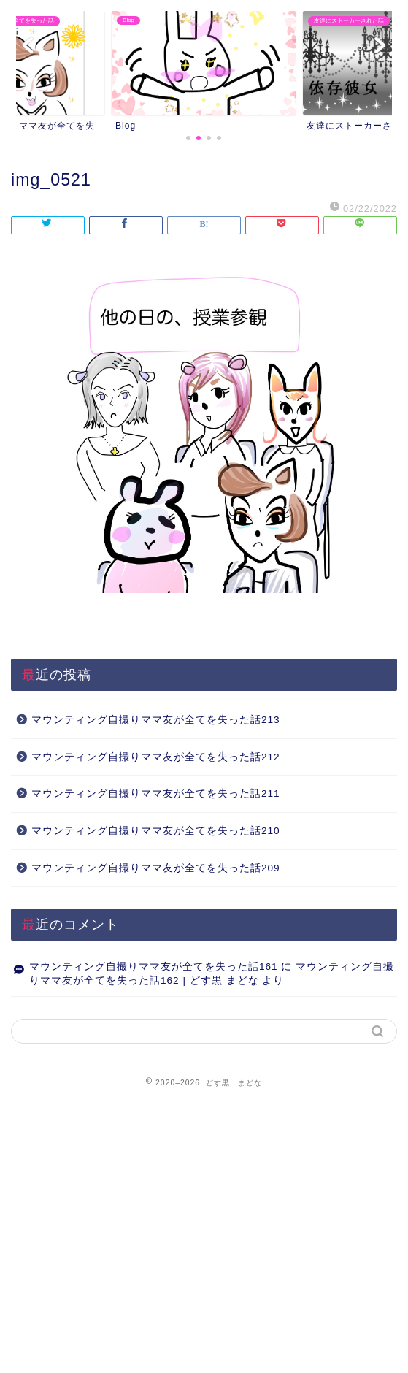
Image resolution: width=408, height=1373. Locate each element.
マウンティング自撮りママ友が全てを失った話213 (155, 719)
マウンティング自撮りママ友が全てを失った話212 (155, 756)
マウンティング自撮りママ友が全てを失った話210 (155, 830)
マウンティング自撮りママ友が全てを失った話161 (153, 966)
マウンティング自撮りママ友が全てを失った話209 (155, 868)
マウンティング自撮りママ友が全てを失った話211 (155, 793)
